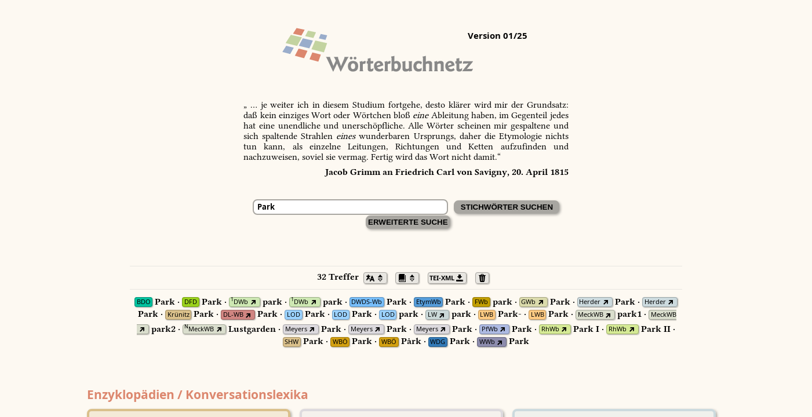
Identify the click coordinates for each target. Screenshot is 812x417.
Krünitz (179, 314)
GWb (528, 302)
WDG (437, 342)
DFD (190, 302)
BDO (144, 302)
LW (432, 314)
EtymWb (428, 302)
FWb (481, 302)
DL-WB (233, 314)
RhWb (550, 329)
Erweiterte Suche (408, 222)
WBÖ (340, 342)
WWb (487, 342)
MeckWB (590, 314)
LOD (293, 314)
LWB (486, 314)
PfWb (490, 329)
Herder (589, 302)
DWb (239, 302)
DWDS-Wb (366, 302)
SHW (291, 342)
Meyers (296, 329)
